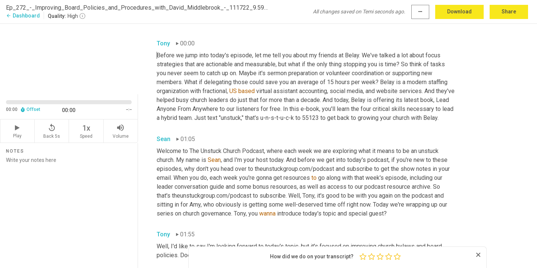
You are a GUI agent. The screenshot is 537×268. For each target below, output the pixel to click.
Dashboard (23, 16)
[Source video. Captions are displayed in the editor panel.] (69, 58)
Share (509, 12)
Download (459, 12)
